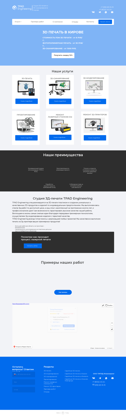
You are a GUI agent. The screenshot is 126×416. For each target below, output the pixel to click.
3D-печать (47, 371)
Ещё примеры (63, 292)
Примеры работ (37, 22)
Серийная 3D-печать (72, 371)
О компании (58, 22)
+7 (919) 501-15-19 (107, 7)
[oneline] (23, 382)
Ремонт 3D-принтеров (52, 386)
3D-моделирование (51, 374)
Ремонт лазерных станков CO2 (50, 383)
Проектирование (50, 379)
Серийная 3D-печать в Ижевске (76, 376)
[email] (23, 389)
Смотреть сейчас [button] (32, 246)
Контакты (90, 22)
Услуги (17, 22)
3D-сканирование (50, 376)
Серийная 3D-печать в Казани (76, 374)
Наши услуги (62, 71)
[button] (63, 55)
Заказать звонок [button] (105, 22)
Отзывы (75, 22)
